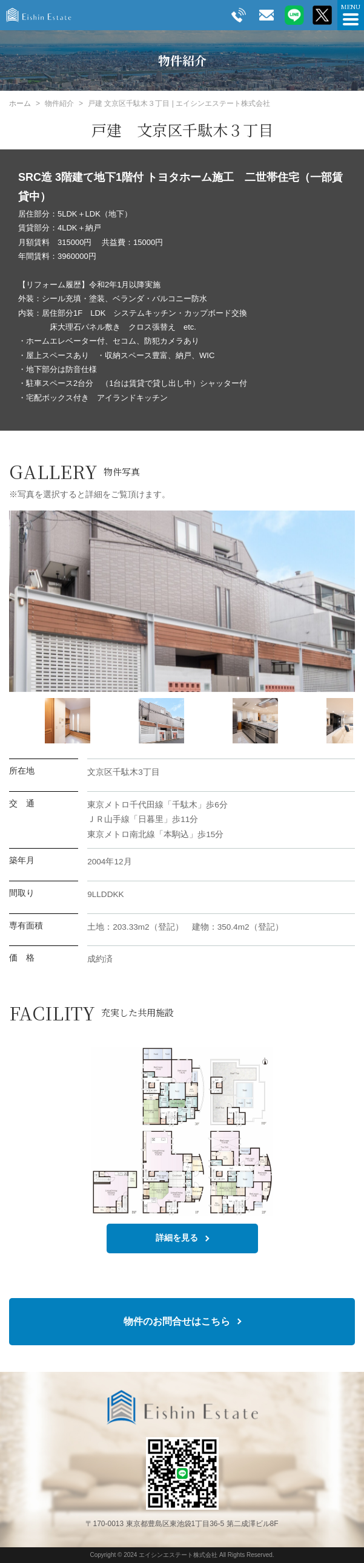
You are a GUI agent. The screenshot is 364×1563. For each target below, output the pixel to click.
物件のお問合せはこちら (177, 1321)
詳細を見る (177, 1237)
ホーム (20, 103)
